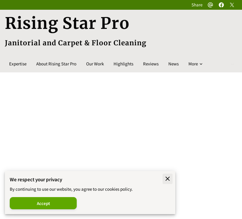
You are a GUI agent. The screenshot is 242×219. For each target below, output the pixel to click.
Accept (43, 203)
